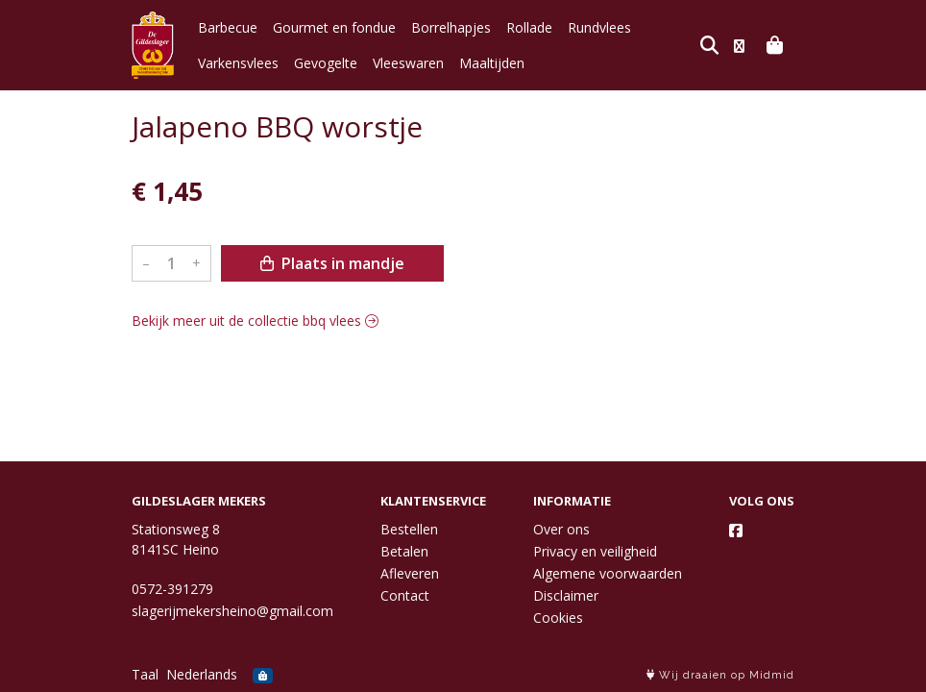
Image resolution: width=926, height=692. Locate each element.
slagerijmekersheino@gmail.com (232, 611)
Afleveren (409, 573)
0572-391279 (172, 589)
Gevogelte (325, 63)
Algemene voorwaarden (607, 573)
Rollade (529, 27)
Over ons (561, 529)
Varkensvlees (238, 63)
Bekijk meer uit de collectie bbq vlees (255, 320)
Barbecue (227, 27)
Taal (145, 674)
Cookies (558, 617)
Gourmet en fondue (334, 27)
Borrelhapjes (451, 27)
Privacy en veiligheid (595, 551)
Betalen (404, 551)
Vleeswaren (408, 63)
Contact (404, 595)
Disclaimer (565, 595)
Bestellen (409, 529)
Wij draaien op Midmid (720, 675)
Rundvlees (599, 27)
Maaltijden (491, 63)
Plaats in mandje (332, 263)
